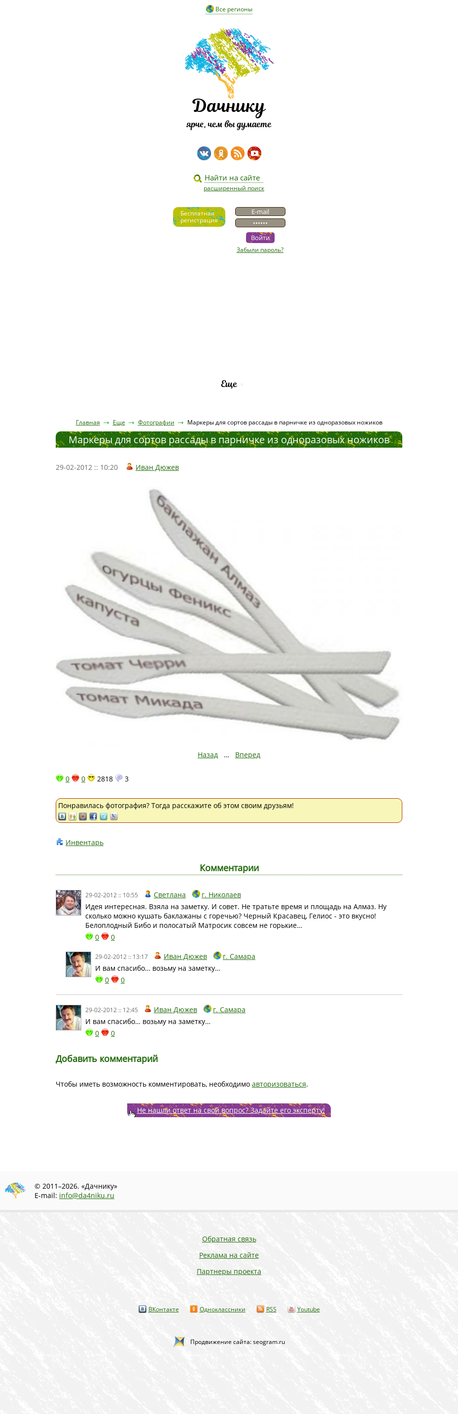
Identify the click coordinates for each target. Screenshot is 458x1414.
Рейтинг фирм (229, 367)
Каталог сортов (229, 350)
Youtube (308, 1309)
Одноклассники (223, 1309)
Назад (208, 754)
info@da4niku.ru (86, 1195)
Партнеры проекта (229, 1271)
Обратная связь (229, 1238)
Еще (229, 384)
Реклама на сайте (229, 1255)
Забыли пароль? (260, 250)
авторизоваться (279, 1084)
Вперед (247, 754)
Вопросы (229, 333)
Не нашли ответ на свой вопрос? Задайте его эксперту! (231, 1110)
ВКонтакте (163, 1309)
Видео (229, 283)
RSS (271, 1309)
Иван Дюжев (157, 467)
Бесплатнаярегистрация (199, 216)
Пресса (229, 317)
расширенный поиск (234, 188)
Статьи (229, 300)
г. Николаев (221, 894)
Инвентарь (85, 842)
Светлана (170, 894)
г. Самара (239, 956)
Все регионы (233, 9)
